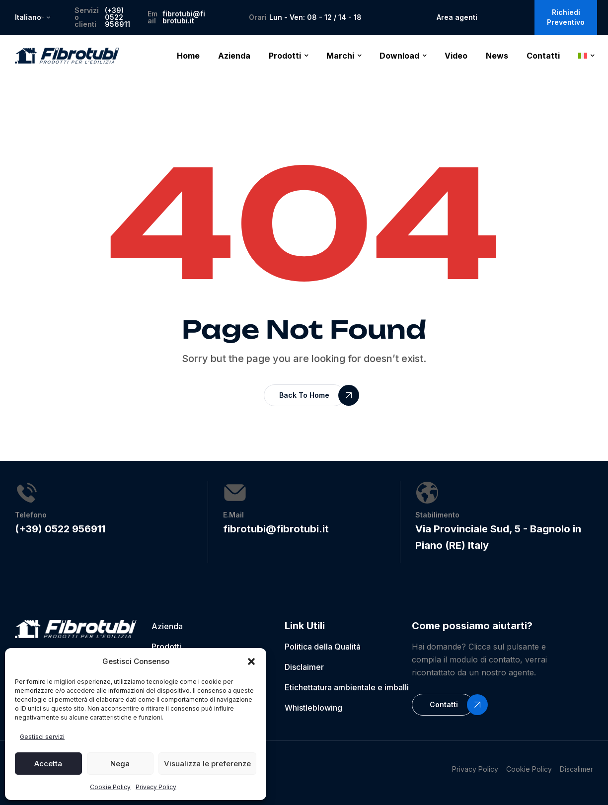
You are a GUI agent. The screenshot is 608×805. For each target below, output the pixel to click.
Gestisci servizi (42, 736)
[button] (251, 661)
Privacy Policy (156, 787)
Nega (120, 763)
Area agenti (457, 17)
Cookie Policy (110, 787)
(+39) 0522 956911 (117, 17)
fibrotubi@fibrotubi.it (183, 17)
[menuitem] (586, 55)
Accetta (48, 763)
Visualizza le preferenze (207, 763)
